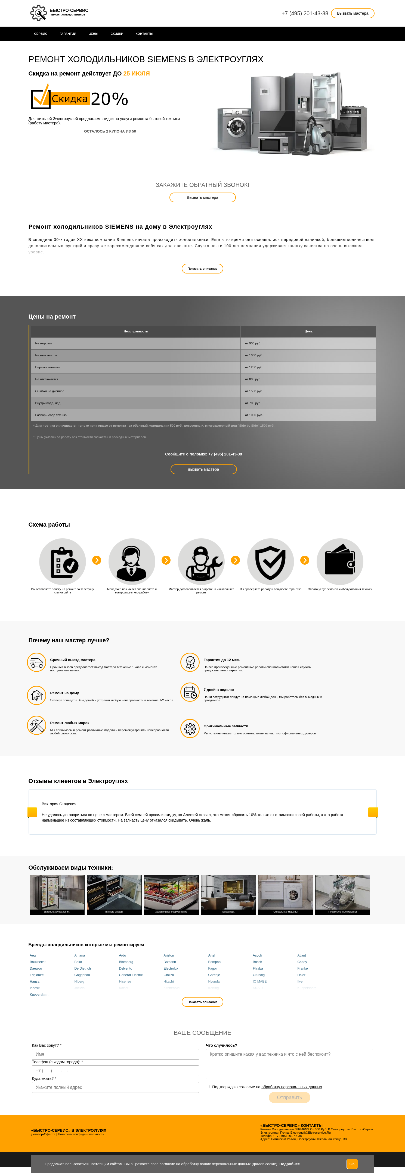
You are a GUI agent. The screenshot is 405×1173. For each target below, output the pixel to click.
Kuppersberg (307, 988)
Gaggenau (82, 975)
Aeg (33, 955)
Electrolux (171, 968)
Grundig (259, 975)
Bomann (170, 962)
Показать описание (203, 268)
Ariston (169, 955)
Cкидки (116, 33)
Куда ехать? (44, 1078)
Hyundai (214, 981)
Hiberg (79, 981)
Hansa (34, 981)
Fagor (212, 968)
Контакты (144, 33)
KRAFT (258, 988)
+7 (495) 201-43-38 (305, 13)
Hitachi (169, 981)
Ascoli (257, 955)
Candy (302, 962)
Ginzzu (169, 975)
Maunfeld (215, 994)
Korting (213, 988)
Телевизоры (228, 894)
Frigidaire (37, 975)
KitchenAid (172, 988)
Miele (301, 994)
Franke (303, 968)
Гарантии (68, 33)
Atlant (302, 955)
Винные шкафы (114, 894)
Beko (78, 962)
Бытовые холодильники (57, 894)
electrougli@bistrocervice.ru (310, 1132)
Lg (121, 994)
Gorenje (214, 975)
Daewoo (36, 968)
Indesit (35, 988)
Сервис (41, 33)
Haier (301, 975)
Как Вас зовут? (46, 1045)
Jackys (80, 988)
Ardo (122, 955)
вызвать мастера (203, 469)
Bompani (214, 962)
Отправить (289, 1097)
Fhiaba (258, 968)
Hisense (125, 981)
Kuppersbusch (40, 994)
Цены (93, 33)
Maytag (258, 994)
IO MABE (260, 981)
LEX (78, 994)
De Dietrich (83, 968)
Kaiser (124, 988)
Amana (80, 955)
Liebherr (170, 994)
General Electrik (131, 975)
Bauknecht (38, 962)
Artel (211, 955)
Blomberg (126, 962)
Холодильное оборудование (171, 894)
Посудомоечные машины (343, 894)
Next (373, 812)
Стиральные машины (285, 894)
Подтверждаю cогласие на (267, 1087)
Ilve (300, 981)
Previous (32, 812)
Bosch (257, 962)
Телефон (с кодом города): (57, 1062)
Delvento (125, 968)
